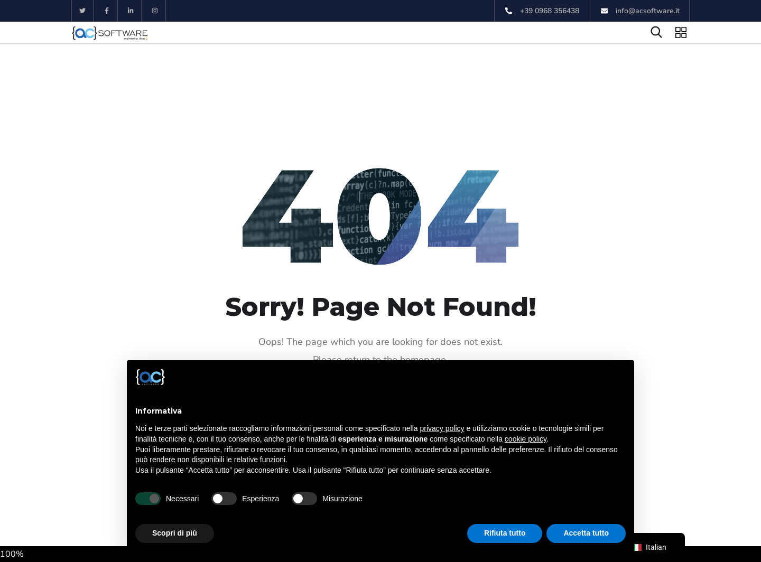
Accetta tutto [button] (586, 533)
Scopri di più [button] (174, 533)
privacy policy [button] (442, 428)
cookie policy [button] (525, 439)
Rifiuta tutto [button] (505, 533)
